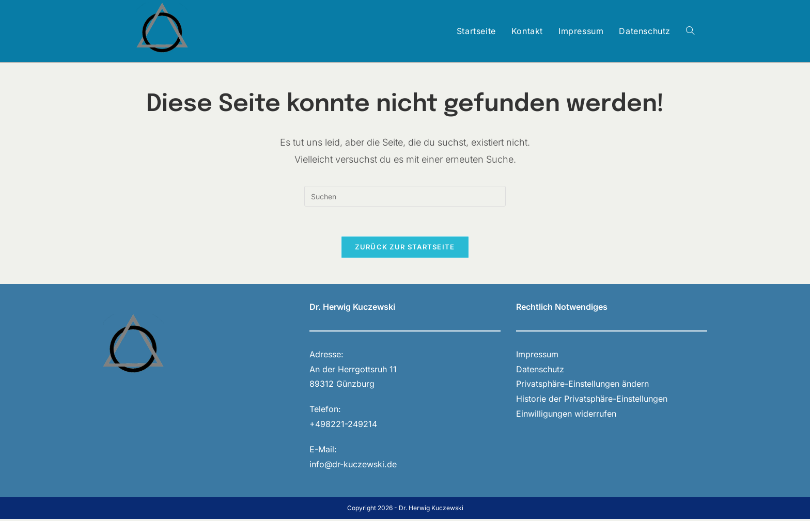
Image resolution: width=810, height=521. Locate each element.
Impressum (537, 356)
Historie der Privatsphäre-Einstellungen (591, 400)
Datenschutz (540, 371)
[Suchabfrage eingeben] (405, 196)
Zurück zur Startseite (405, 248)
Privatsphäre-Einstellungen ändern (582, 386)
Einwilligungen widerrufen (566, 415)
